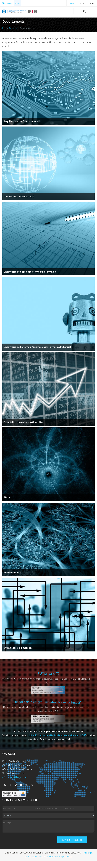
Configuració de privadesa (58, 856)
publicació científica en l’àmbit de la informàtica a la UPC (54, 735)
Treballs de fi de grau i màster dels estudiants (47, 702)
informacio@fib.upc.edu (14, 777)
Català (71, 3)
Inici (4, 28)
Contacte (7, 3)
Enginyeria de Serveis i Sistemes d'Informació (30, 272)
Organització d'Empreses (18, 648)
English (82, 3)
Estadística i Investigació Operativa (23, 422)
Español (92, 3)
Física (7, 497)
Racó (17, 3)
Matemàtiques (12, 572)
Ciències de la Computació (19, 196)
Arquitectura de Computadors (21, 121)
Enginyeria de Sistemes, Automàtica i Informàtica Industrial (37, 347)
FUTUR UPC (47, 674)
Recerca (13, 28)
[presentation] (26, 841)
